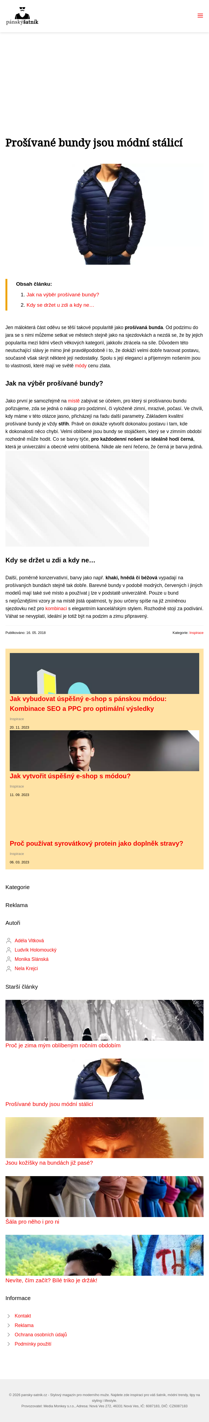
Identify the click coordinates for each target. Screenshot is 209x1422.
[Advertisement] (104, 73)
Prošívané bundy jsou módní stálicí (49, 1104)
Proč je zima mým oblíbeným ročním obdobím (63, 1045)
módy (81, 365)
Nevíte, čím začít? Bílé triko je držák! (51, 1280)
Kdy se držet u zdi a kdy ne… (60, 305)
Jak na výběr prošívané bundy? (62, 294)
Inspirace (196, 633)
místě (74, 401)
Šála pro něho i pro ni (32, 1221)
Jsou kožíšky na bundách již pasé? (49, 1162)
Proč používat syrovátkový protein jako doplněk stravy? (96, 843)
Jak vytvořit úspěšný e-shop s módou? (70, 776)
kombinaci (56, 608)
